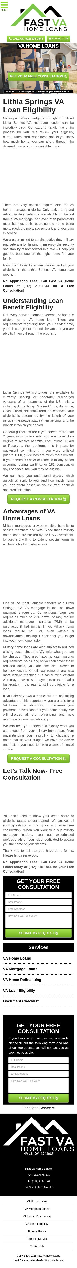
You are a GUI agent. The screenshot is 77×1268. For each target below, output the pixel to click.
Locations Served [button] (38, 1108)
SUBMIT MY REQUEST (38, 933)
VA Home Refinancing (22, 980)
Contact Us (58, 38)
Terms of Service (37, 1238)
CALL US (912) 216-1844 (26, 38)
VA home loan (41, 319)
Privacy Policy (37, 1231)
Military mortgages (17, 525)
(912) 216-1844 (36, 286)
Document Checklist (21, 1001)
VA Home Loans (17, 958)
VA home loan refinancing (23, 705)
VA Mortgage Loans (20, 969)
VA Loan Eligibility (19, 991)
